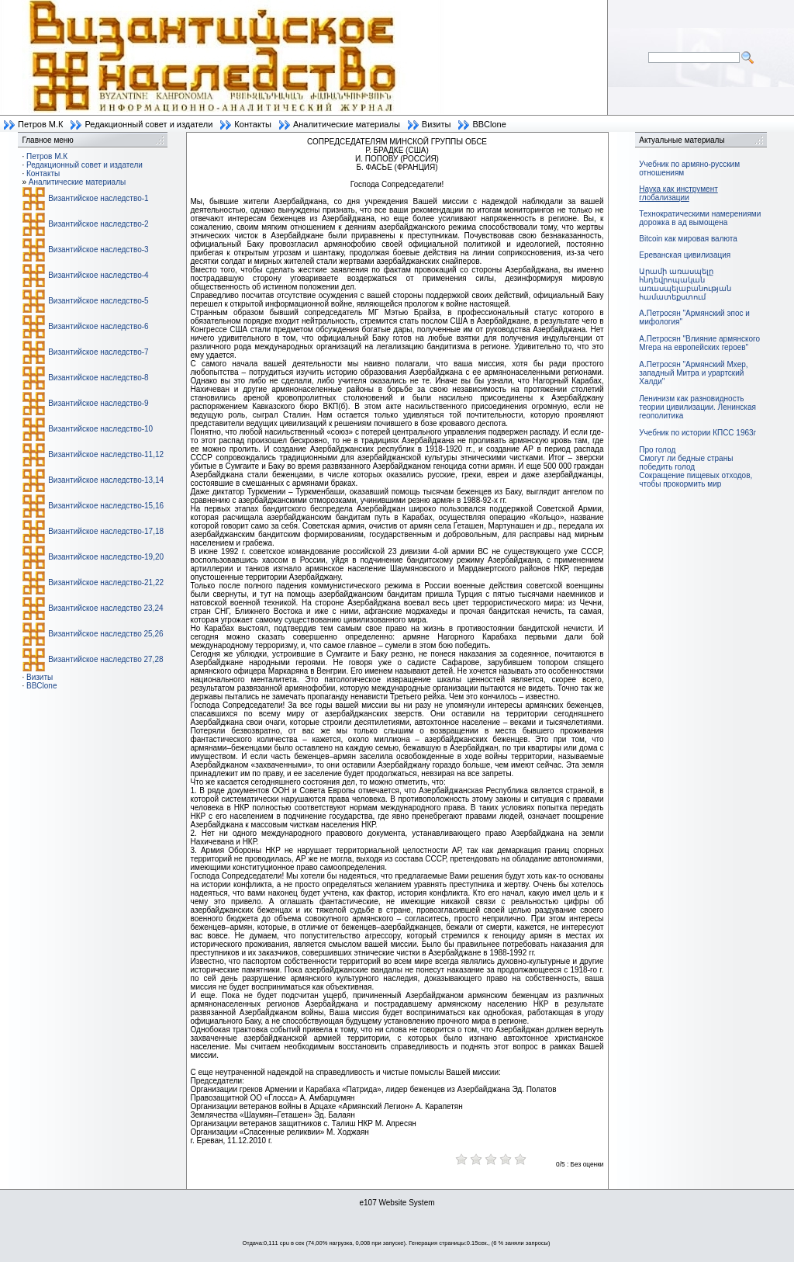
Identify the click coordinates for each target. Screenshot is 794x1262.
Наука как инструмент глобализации (678, 193)
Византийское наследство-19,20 (106, 557)
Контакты (252, 124)
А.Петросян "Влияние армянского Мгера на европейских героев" (699, 343)
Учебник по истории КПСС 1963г (697, 432)
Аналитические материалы (346, 124)
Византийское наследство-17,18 (106, 531)
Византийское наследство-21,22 (106, 582)
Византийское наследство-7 (98, 352)
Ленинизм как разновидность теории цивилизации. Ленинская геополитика (697, 407)
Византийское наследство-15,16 (106, 505)
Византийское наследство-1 (98, 198)
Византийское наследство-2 (98, 224)
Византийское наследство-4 (98, 275)
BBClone (489, 124)
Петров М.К (40, 124)
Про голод (657, 450)
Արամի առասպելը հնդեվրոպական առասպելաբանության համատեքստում (685, 284)
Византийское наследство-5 (98, 300)
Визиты (436, 124)
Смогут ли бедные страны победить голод (686, 462)
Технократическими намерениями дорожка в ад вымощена (700, 218)
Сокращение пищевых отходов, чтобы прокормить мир (695, 479)
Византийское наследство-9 (98, 403)
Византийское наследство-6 (98, 326)
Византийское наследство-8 (98, 377)
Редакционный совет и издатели (148, 124)
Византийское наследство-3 (98, 249)
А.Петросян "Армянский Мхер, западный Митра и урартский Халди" (693, 373)
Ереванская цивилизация (684, 255)
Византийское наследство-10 (100, 429)
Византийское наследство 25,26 (105, 633)
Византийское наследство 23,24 (105, 608)
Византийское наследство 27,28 (105, 659)
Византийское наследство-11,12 (106, 454)
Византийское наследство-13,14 (106, 480)
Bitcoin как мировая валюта (688, 238)
